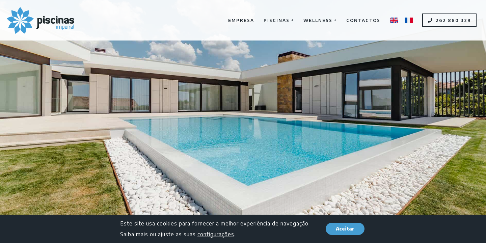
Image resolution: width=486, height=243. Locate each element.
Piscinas (279, 20)
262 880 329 (449, 20)
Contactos (363, 20)
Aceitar (345, 229)
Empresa (241, 20)
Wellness (320, 20)
